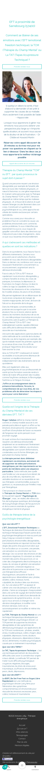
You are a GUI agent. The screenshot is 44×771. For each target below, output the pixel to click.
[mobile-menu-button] (22, 765)
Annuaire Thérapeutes (27, 762)
